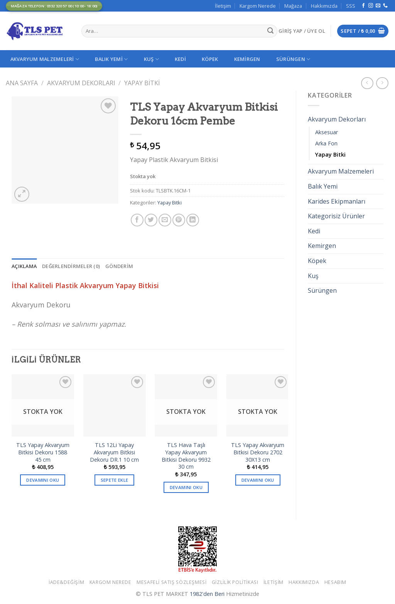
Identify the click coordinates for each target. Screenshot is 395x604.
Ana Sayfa (22, 83)
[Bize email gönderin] (378, 5)
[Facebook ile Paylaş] (137, 220)
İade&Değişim (66, 582)
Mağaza (293, 5)
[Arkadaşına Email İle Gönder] (165, 220)
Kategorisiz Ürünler (336, 216)
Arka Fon (326, 143)
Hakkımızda (324, 5)
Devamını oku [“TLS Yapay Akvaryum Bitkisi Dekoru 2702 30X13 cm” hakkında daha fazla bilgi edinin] (257, 480)
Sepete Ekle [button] (114, 480)
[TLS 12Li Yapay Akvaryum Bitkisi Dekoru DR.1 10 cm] (114, 405)
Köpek (210, 59)
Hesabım (335, 582)
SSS (350, 5)
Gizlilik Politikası (235, 582)
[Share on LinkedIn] (192, 220)
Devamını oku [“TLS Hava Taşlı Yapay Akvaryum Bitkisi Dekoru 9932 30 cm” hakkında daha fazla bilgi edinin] (186, 487)
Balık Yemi (111, 59)
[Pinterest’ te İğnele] (178, 220)
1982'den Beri (207, 593)
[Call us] (385, 5)
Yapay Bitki (142, 83)
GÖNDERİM (119, 266)
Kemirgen (247, 59)
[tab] (24, 266)
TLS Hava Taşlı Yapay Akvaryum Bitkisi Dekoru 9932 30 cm (186, 456)
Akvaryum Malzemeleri (44, 59)
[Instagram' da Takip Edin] (370, 5)
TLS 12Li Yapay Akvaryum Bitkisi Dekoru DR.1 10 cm (114, 452)
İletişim (223, 5)
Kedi (180, 59)
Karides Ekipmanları (336, 201)
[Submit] (270, 31)
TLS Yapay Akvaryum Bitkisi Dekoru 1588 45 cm (42, 452)
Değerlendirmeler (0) (71, 266)
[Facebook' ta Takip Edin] (363, 5)
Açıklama (24, 266)
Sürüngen (293, 59)
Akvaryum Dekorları (81, 83)
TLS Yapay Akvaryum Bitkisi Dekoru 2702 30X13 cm (257, 452)
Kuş (151, 59)
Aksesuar (326, 132)
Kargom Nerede (258, 5)
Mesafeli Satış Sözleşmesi (171, 582)
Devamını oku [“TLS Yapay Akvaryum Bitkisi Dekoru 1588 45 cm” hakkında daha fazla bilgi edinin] (42, 480)
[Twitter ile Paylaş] (151, 220)
